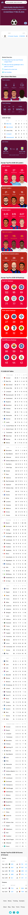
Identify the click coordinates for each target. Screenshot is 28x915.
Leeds (6, 422)
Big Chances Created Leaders (14, 254)
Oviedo (7, 515)
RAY (21, 867)
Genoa (7, 640)
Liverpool (7, 134)
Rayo (6, 474)
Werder (7, 570)
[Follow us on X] (17, 912)
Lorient (7, 688)
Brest (6, 698)
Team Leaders (14, 80)
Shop (13, 907)
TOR (21, 891)
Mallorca (7, 508)
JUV (11, 891)
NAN (21, 888)
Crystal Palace (8, 12)
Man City (7, 124)
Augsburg (7, 550)
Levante (7, 501)
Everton (7, 419)
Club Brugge (8, 788)
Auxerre (7, 709)
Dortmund (7, 526)
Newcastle (8, 415)
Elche (6, 498)
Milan (6, 602)
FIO (21, 864)
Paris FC (7, 695)
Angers (7, 702)
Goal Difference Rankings (14, 340)
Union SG (7, 815)
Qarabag (7, 798)
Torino (7, 626)
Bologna (7, 612)
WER (11, 874)
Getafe (7, 471)
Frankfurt (7, 547)
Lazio (6, 616)
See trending (7, 72)
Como (6, 599)
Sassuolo (7, 623)
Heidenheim (8, 577)
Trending (15, 901)
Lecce (6, 643)
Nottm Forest (9, 429)
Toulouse (7, 692)
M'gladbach (8, 560)
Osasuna (7, 505)
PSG (6, 661)
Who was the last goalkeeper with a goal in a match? (14, 65)
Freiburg (7, 543)
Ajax (6, 832)
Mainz (6, 553)
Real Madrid (8, 454)
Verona (7, 650)
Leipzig (7, 530)
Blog (9, 907)
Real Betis (8, 464)
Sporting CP (8, 747)
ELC (11, 878)
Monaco (7, 681)
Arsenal (7, 378)
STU (21, 874)
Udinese (7, 619)
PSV (6, 819)
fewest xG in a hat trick (10, 69)
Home (5, 901)
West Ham (8, 436)
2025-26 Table (6, 118)
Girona (7, 512)
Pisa (6, 653)
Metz (6, 719)
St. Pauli (7, 581)
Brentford (7, 405)
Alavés (7, 495)
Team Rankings (14, 103)
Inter (6, 588)
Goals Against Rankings (14, 310)
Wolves (7, 443)
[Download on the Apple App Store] (10, 912)
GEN (21, 871)
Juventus (7, 605)
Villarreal (7, 457)
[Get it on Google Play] (14, 912)
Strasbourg (8, 685)
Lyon (6, 671)
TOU (11, 888)
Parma (7, 629)
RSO (11, 867)
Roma (6, 595)
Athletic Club (8, 488)
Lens (6, 664)
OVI (21, 878)
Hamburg (7, 564)
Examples (21, 901)
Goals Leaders (14, 166)
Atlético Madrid (9, 460)
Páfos (6, 812)
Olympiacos (8, 785)
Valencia (7, 478)
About (5, 907)
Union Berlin (8, 557)
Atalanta (7, 609)
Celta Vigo (8, 467)
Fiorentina (8, 636)
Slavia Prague (9, 839)
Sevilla (7, 491)
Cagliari (7, 633)
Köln (6, 567)
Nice (6, 712)
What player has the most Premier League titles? (13, 61)
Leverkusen (8, 540)
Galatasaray (8, 791)
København (8, 829)
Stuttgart (7, 533)
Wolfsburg (7, 574)
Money (9, 901)
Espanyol (7, 484)
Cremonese (8, 646)
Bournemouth (9, 137)
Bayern (7, 523)
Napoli (6, 592)
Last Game (14, 142)
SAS (11, 864)
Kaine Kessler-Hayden (11, 7)
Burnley (7, 439)
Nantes (7, 716)
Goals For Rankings (14, 281)
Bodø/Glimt (8, 802)
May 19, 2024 (19, 12)
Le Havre (7, 705)
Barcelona (8, 450)
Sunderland (8, 398)
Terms (17, 907)
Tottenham (8, 432)
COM (11, 871)
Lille (6, 668)
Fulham (7, 412)
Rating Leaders (14, 210)
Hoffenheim (8, 536)
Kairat (6, 846)
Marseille (7, 675)
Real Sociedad (9, 481)
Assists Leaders (14, 188)
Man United (8, 127)
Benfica (7, 805)
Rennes (7, 678)
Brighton (7, 402)
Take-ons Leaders (14, 232)
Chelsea (7, 408)
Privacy (23, 907)
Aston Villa (22, 151)
